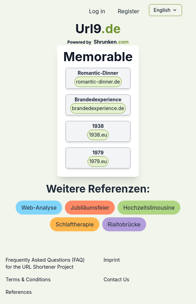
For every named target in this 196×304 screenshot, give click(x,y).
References (19, 292)
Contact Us (116, 279)
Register (128, 11)
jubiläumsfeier (89, 207)
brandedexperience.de (98, 108)
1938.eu (98, 135)
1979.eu (98, 161)
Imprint (112, 260)
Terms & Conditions (28, 279)
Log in (97, 11)
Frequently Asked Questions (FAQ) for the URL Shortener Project (45, 263)
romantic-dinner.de (98, 82)
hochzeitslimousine (148, 207)
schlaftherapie (74, 224)
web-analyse (38, 207)
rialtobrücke (124, 224)
